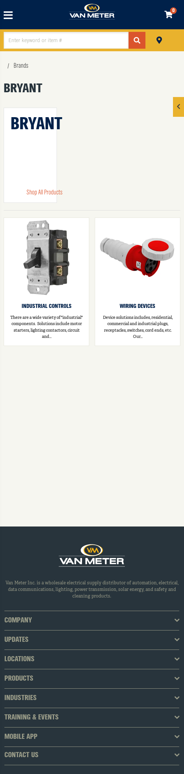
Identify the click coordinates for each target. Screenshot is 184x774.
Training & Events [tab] (31, 717)
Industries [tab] (20, 698)
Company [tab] (18, 620)
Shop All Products (44, 192)
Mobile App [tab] (20, 737)
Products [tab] (18, 678)
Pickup (159, 39)
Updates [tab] (16, 640)
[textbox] (66, 40)
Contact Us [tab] (21, 755)
